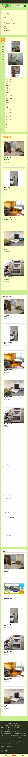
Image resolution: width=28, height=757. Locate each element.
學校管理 (3, 743)
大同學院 (4, 469)
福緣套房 (4, 480)
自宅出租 (4, 538)
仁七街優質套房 (6, 491)
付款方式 (19, 741)
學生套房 (4, 504)
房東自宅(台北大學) (7, 498)
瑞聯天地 (4, 467)
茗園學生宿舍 (5, 464)
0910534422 (7, 30)
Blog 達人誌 (9, 735)
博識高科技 (9, 746)
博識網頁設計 (8, 731)
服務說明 (9, 741)
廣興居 (4, 500)
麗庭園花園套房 (6, 466)
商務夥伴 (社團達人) (11, 737)
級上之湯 (4, 506)
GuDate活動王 (18, 733)
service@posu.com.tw (10, 729)
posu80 (17, 727)
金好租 (18, 731)
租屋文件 (14, 741)
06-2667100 (18, 725)
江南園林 (4, 446)
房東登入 (14, 755)
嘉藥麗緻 (4, 493)
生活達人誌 (15, 735)
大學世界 (4, 455)
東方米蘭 (4, 511)
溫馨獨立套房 (8, 219)
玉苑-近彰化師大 (6, 512)
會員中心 (9, 743)
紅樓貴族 (4, 490)
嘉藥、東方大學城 (6, 540)
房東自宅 (6, 160)
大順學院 (4, 519)
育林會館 (4, 501)
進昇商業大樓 (5, 485)
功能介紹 (3, 741)
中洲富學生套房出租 (7, 535)
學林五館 (4, 456)
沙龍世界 (11, 733)
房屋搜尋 (4, 755)
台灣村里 (20, 737)
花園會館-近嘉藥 (8, 598)
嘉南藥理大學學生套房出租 (8, 517)
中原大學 (4, 488)
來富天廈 (4, 474)
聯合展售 (6, 733)
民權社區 (4, 530)
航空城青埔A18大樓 (7, 495)
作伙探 (14, 731)
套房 (5, 189)
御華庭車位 (5, 479)
